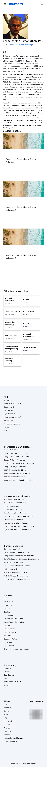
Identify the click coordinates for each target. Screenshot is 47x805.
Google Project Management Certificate (19, 463)
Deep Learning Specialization (15, 513)
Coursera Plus (9, 615)
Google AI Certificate (12, 450)
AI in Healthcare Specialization (15, 509)
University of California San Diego (20, 44)
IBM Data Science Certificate (14, 477)
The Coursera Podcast (12, 682)
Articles (7, 728)
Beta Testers (9, 675)
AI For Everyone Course (13, 506)
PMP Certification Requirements (16, 576)
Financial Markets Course (13, 519)
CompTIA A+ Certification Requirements (19, 556)
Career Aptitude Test (12, 549)
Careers (7, 608)
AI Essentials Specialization (14, 499)
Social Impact (9, 642)
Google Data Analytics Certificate (16, 456)
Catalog (7, 612)
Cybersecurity (9, 407)
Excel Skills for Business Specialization (18, 516)
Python (6, 427)
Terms (6, 711)
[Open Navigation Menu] (5, 4)
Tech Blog (8, 685)
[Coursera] (16, 4)
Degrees (7, 625)
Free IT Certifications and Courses (17, 566)
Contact (7, 724)
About (6, 598)
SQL (5, 430)
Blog (5, 678)
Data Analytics (9, 410)
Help (5, 718)
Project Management (12, 424)
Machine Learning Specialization (16, 523)
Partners (7, 671)
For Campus (8, 635)
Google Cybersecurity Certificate (16, 453)
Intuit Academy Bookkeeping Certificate (19, 480)
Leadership (8, 605)
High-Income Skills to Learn (14, 569)
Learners (7, 668)
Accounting (8, 400)
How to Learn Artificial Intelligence (16, 572)
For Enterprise (9, 629)
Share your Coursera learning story (17, 649)
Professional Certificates (13, 619)
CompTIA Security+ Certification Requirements (21, 559)
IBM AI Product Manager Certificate (17, 473)
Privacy (7, 714)
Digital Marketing (10, 414)
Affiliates (7, 734)
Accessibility (9, 721)
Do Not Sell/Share (10, 741)
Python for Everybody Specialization (17, 530)
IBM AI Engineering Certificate (15, 470)
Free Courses (9, 645)
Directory (7, 731)
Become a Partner (10, 639)
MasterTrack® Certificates (14, 622)
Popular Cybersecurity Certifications (17, 579)
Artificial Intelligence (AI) (13, 403)
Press (6, 704)
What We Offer (9, 602)
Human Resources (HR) (12, 417)
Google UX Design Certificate (15, 467)
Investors (7, 708)
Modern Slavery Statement (14, 738)
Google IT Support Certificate (15, 460)
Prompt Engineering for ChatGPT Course (19, 526)
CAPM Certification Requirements (16, 552)
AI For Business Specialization (15, 503)
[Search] (42, 4)
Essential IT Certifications (13, 562)
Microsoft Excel (9, 420)
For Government (10, 632)
